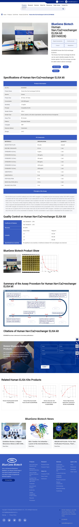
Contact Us (64, 5)
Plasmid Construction (59, 483)
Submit (45, 366)
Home (4, 14)
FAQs (71, 464)
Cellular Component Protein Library (33, 494)
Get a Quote (57, 66)
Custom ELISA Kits (61, 473)
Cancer (58, 45)
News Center (44, 476)
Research (30, 5)
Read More (5, 446)
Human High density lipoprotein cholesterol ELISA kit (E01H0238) (69, 402)
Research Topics (45, 467)
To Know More (8, 480)
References (73, 467)
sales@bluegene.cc (73, 1)
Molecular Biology (60, 488)
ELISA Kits (15, 14)
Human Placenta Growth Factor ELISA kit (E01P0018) (29, 401)
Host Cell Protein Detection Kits (33, 465)
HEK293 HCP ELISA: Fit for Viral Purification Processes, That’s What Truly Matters (64, 443)
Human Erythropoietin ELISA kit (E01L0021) (10, 401)
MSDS (65, 66)
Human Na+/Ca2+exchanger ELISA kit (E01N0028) (41, 14)
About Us (42, 5)
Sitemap (4, 515)
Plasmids (31, 498)
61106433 (61, 1)
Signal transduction (57, 41)
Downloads (73, 469)
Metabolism (70, 45)
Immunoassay (59, 486)
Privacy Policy (12, 515)
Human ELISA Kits (23, 14)
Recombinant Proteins (32, 486)
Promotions (32, 500)
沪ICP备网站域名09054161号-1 (9, 512)
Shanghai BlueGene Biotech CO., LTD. (17, 509)
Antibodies (32, 483)
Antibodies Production (59, 476)
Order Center (57, 5)
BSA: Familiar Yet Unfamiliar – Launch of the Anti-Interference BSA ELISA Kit (39, 443)
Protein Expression (61, 479)
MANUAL (56, 70)
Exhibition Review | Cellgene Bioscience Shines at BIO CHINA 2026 (13, 443)
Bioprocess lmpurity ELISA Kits (34, 469)
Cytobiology (59, 490)
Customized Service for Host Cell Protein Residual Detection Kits (61, 467)
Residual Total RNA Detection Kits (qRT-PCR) (34, 480)
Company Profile (45, 474)
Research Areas (45, 464)
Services (36, 5)
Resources (49, 5)
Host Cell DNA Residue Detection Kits (33, 474)
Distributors (44, 478)
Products (24, 5)
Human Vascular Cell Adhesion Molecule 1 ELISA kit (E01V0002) (49, 402)
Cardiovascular (70, 41)
